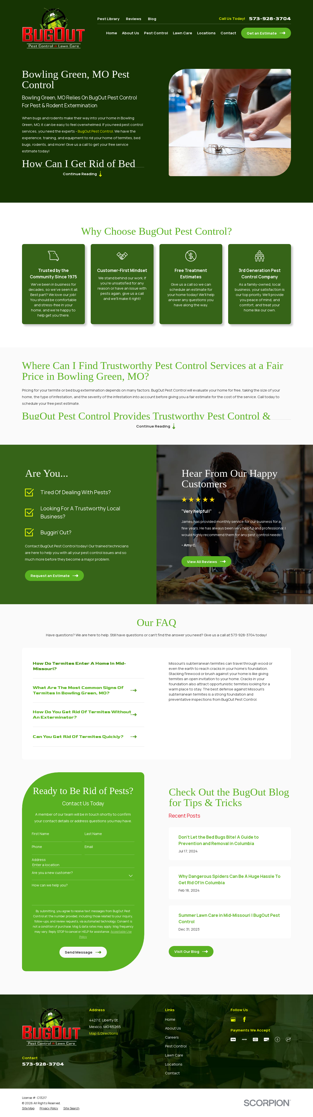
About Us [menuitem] (130, 33)
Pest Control (176, 1046)
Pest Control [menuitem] (156, 33)
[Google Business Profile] (233, 1019)
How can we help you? (45, 885)
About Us (173, 1028)
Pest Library (108, 18)
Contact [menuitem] (228, 33)
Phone (32, 847)
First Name (36, 834)
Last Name (88, 834)
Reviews (133, 18)
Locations (173, 1064)
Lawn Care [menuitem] (182, 33)
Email (84, 847)
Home (170, 1019)
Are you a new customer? (47, 873)
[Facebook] (244, 1019)
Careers (172, 1037)
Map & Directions (103, 1033)
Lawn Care (174, 1055)
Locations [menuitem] (206, 33)
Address (34, 860)
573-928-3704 (270, 18)
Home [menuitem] (111, 33)
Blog (152, 18)
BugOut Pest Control (95, 131)
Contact (172, 1073)
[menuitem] (28, 1108)
